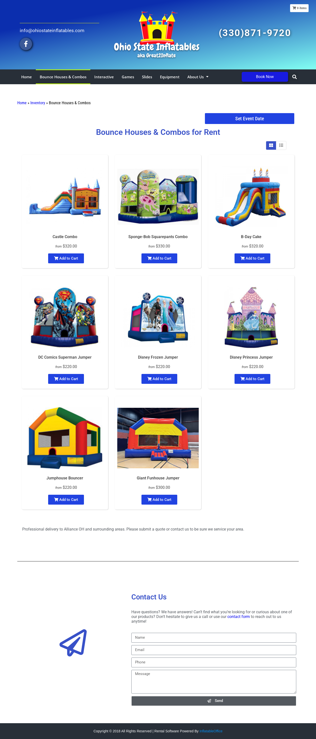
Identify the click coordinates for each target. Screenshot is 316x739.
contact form (238, 616)
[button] (295, 77)
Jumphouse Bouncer (64, 478)
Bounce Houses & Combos (63, 76)
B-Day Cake (251, 236)
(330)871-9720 (255, 32)
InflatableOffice (210, 731)
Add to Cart (66, 258)
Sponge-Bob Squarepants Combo (158, 236)
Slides (147, 76)
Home (26, 76)
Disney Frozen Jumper (158, 357)
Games (128, 76)
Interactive (104, 76)
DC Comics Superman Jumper (65, 357)
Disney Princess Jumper (251, 357)
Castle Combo (65, 236)
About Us (197, 76)
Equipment (169, 76)
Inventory (37, 103)
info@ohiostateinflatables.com (52, 30)
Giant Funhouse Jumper (158, 478)
